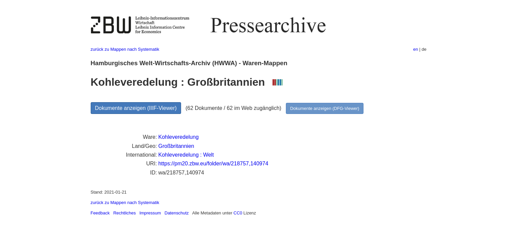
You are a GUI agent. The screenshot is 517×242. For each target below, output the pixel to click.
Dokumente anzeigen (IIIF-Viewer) (136, 108)
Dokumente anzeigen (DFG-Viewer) (324, 108)
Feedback (100, 212)
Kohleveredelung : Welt (186, 155)
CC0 (237, 212)
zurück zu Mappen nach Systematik (125, 49)
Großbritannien (176, 146)
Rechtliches (124, 212)
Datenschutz (177, 212)
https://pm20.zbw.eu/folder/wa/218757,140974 (213, 163)
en (415, 49)
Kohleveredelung (178, 137)
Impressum (150, 212)
